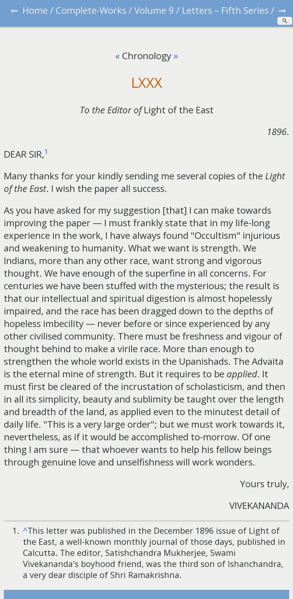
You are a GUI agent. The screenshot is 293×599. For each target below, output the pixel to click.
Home (35, 10)
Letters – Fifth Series (225, 10)
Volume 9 (154, 10)
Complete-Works (91, 10)
